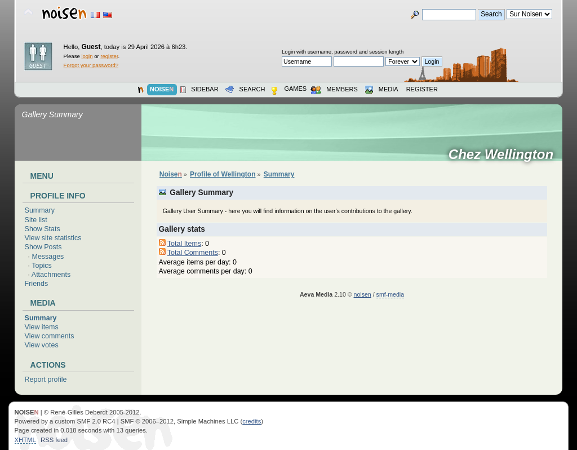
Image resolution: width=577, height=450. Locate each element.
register (109, 56)
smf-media (390, 294)
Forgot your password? (91, 65)
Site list (36, 220)
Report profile (46, 379)
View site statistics (53, 238)
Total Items (184, 244)
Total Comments (192, 253)
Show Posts (43, 247)
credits (251, 421)
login (86, 56)
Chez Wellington (505, 154)
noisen (362, 294)
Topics (41, 266)
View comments (49, 336)
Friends (36, 284)
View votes (42, 345)
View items (42, 327)
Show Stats (42, 229)
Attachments (51, 275)
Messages (48, 257)
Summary (40, 210)
